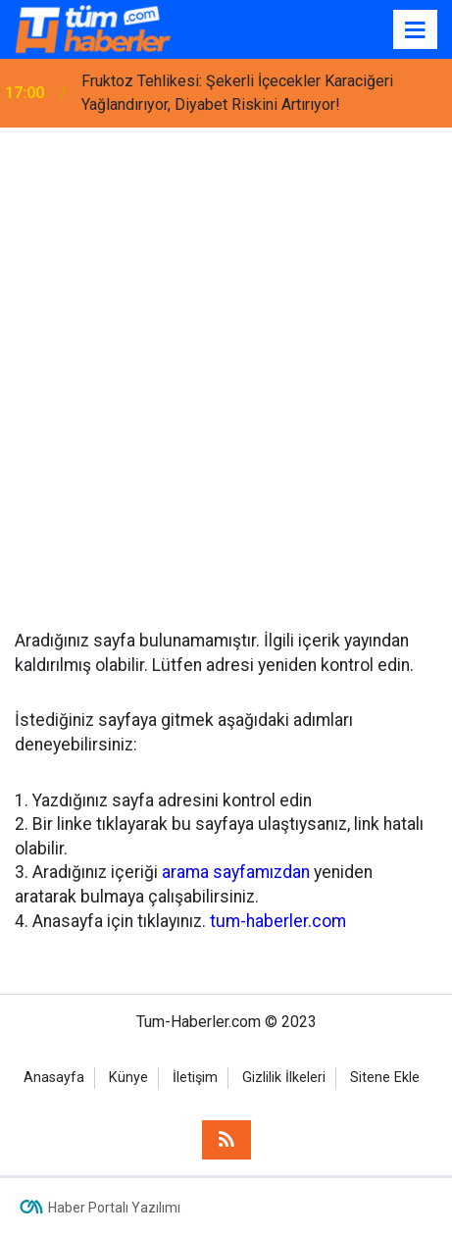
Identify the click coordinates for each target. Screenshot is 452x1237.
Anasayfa (54, 1077)
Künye (128, 1077)
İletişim (195, 1077)
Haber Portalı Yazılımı (114, 1207)
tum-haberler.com (278, 921)
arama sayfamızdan (236, 872)
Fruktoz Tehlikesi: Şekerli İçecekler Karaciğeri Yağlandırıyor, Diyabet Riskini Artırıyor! (237, 93)
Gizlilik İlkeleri (284, 1077)
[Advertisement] (226, 363)
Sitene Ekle (385, 1077)
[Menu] (415, 30)
